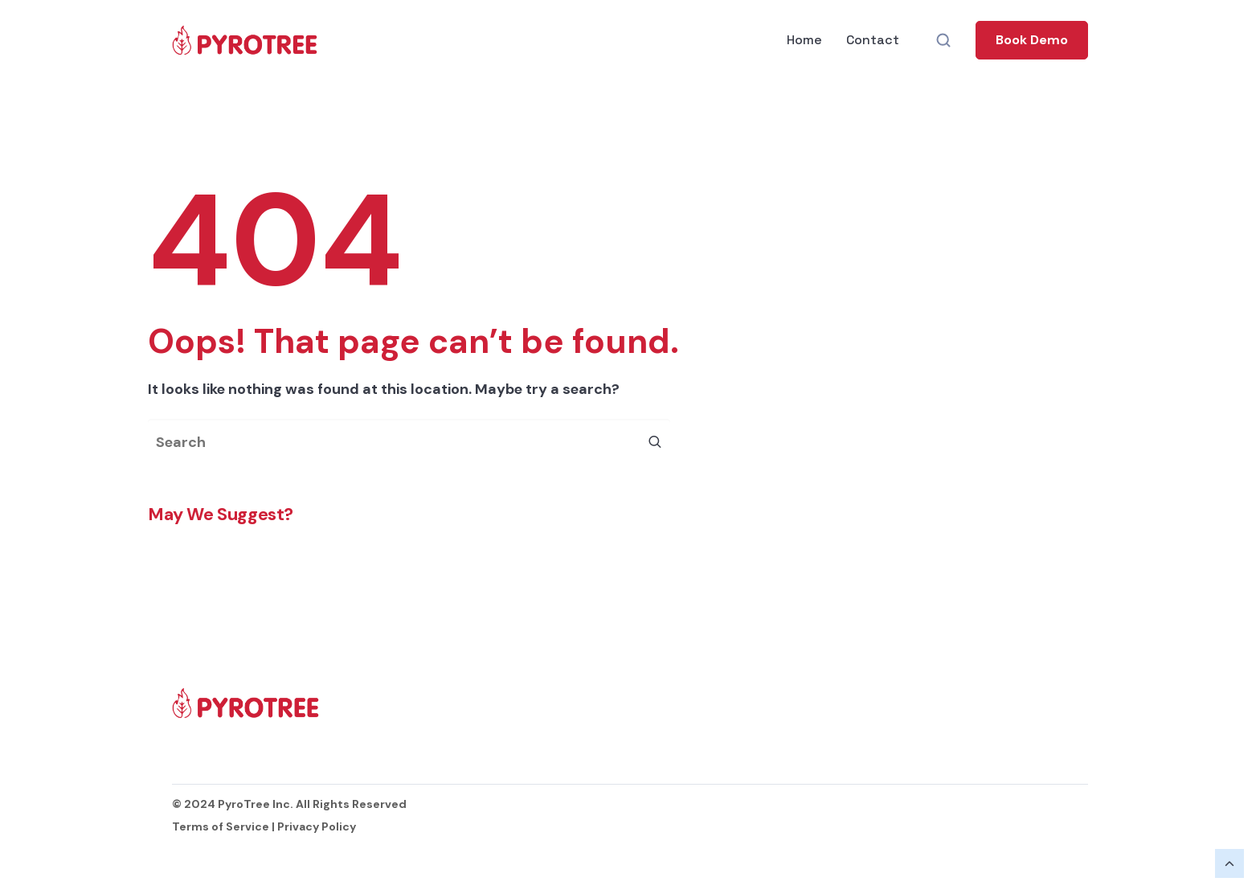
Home (804, 39)
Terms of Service (220, 826)
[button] (1032, 40)
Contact (872, 39)
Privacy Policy (316, 826)
